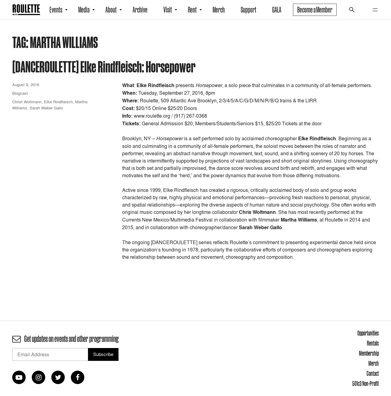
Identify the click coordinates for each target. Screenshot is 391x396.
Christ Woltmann (27, 102)
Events (55, 9)
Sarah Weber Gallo (46, 108)
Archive (140, 9)
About (111, 9)
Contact (373, 373)
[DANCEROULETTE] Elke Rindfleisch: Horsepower (104, 66)
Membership (369, 353)
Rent (192, 9)
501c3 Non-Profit (365, 383)
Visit (167, 9)
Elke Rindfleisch (58, 102)
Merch (219, 9)
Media (84, 9)
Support (248, 9)
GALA (276, 9)
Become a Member (314, 9)
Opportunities (368, 333)
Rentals (373, 343)
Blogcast (20, 93)
